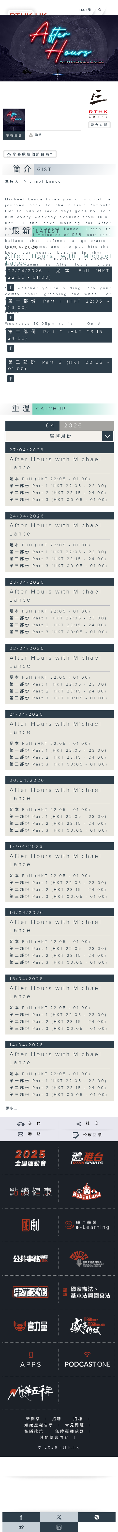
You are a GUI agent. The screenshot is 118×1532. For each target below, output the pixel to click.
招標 (79, 1419)
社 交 (93, 1123)
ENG (82, 10)
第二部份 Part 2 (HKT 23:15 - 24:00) (58, 493)
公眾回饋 (93, 1135)
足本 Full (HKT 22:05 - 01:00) (50, 479)
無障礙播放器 (71, 1431)
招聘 (58, 1419)
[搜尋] (99, 9)
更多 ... (11, 1108)
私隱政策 (35, 1431)
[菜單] (111, 9)
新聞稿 (34, 1419)
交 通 (35, 1123)
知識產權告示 (40, 1425)
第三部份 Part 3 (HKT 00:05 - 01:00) (59, 500)
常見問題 (76, 1425)
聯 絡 (35, 1134)
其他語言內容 (56, 1438)
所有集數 (14, 135)
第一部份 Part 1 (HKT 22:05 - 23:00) (58, 486)
